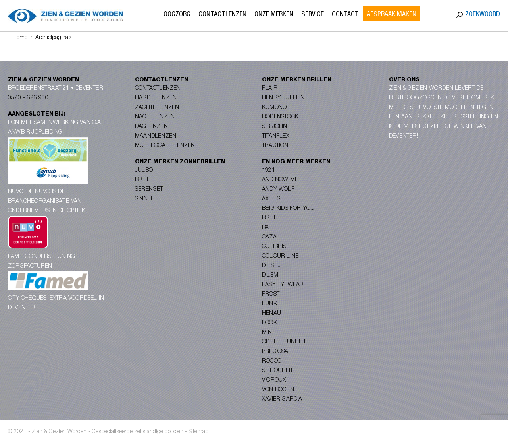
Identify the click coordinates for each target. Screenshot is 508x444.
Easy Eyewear (283, 285)
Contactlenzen (158, 88)
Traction (275, 146)
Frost (270, 294)
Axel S (271, 199)
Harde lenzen (156, 98)
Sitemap (198, 432)
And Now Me (280, 180)
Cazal (271, 237)
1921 (268, 170)
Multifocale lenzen (165, 146)
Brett (143, 180)
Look (269, 323)
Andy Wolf (278, 189)
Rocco (271, 361)
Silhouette (278, 371)
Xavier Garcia (282, 399)
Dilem (270, 275)
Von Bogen (278, 390)
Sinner (145, 199)
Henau (271, 313)
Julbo (144, 170)
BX (265, 228)
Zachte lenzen (157, 108)
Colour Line (280, 256)
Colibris (274, 247)
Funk (269, 304)
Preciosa (275, 352)
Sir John (274, 127)
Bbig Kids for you (288, 208)
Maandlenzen (155, 136)
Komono (274, 108)
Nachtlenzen (155, 117)
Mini (267, 332)
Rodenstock (280, 117)
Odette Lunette (284, 342)
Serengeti (149, 189)
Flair (269, 88)
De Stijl (273, 266)
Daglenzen (151, 127)
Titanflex (275, 136)
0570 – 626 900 (28, 98)
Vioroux (274, 380)
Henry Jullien (283, 98)
